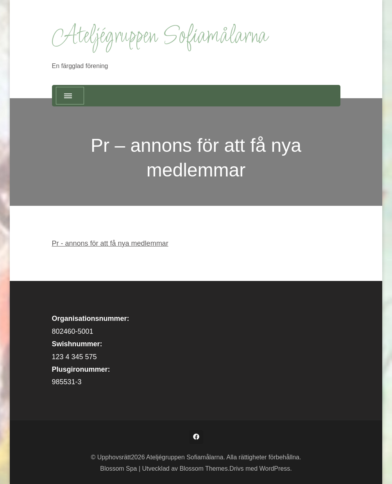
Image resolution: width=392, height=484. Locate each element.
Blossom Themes (203, 468)
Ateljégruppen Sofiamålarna (159, 36)
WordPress (274, 468)
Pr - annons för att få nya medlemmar (110, 243)
